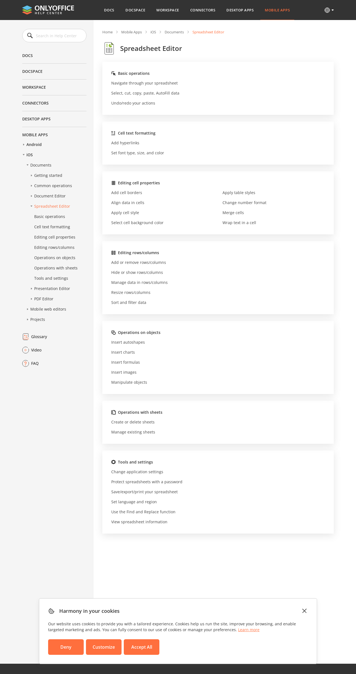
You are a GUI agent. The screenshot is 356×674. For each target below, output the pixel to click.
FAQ (35, 363)
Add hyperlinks (125, 142)
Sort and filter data (128, 302)
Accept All (141, 647)
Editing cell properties (54, 237)
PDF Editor (43, 298)
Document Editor (50, 196)
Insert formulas (125, 362)
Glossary (39, 336)
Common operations (53, 185)
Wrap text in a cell (239, 222)
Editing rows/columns (54, 247)
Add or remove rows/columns (138, 262)
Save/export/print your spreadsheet (144, 491)
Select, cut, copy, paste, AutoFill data (145, 93)
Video (36, 350)
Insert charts (123, 352)
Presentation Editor (52, 288)
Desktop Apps (240, 10)
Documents (40, 165)
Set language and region (134, 501)
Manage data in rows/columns (139, 282)
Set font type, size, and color (137, 152)
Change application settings (137, 471)
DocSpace (135, 10)
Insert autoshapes (128, 342)
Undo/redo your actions (133, 103)
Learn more (248, 629)
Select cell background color (137, 222)
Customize (104, 647)
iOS (29, 154)
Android (34, 144)
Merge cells (233, 212)
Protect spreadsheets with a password (146, 481)
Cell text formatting (52, 226)
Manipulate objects (129, 382)
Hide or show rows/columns (137, 272)
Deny (65, 647)
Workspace (167, 10)
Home (107, 31)
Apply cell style (125, 212)
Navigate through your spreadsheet (144, 83)
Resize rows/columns (130, 292)
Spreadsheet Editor (52, 206)
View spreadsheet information (139, 521)
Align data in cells (127, 202)
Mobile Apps (277, 10)
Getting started (48, 175)
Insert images (124, 372)
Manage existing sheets (133, 432)
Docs (109, 10)
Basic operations (49, 216)
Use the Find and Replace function (143, 511)
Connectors (202, 10)
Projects (37, 319)
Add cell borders (126, 192)
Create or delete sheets (133, 422)
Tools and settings (51, 278)
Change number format (244, 202)
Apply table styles (238, 192)
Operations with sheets (56, 268)
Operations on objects (54, 257)
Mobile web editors (48, 309)
